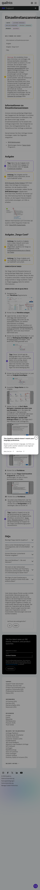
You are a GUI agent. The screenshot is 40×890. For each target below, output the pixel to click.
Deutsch (19, 451)
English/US (7, 451)
